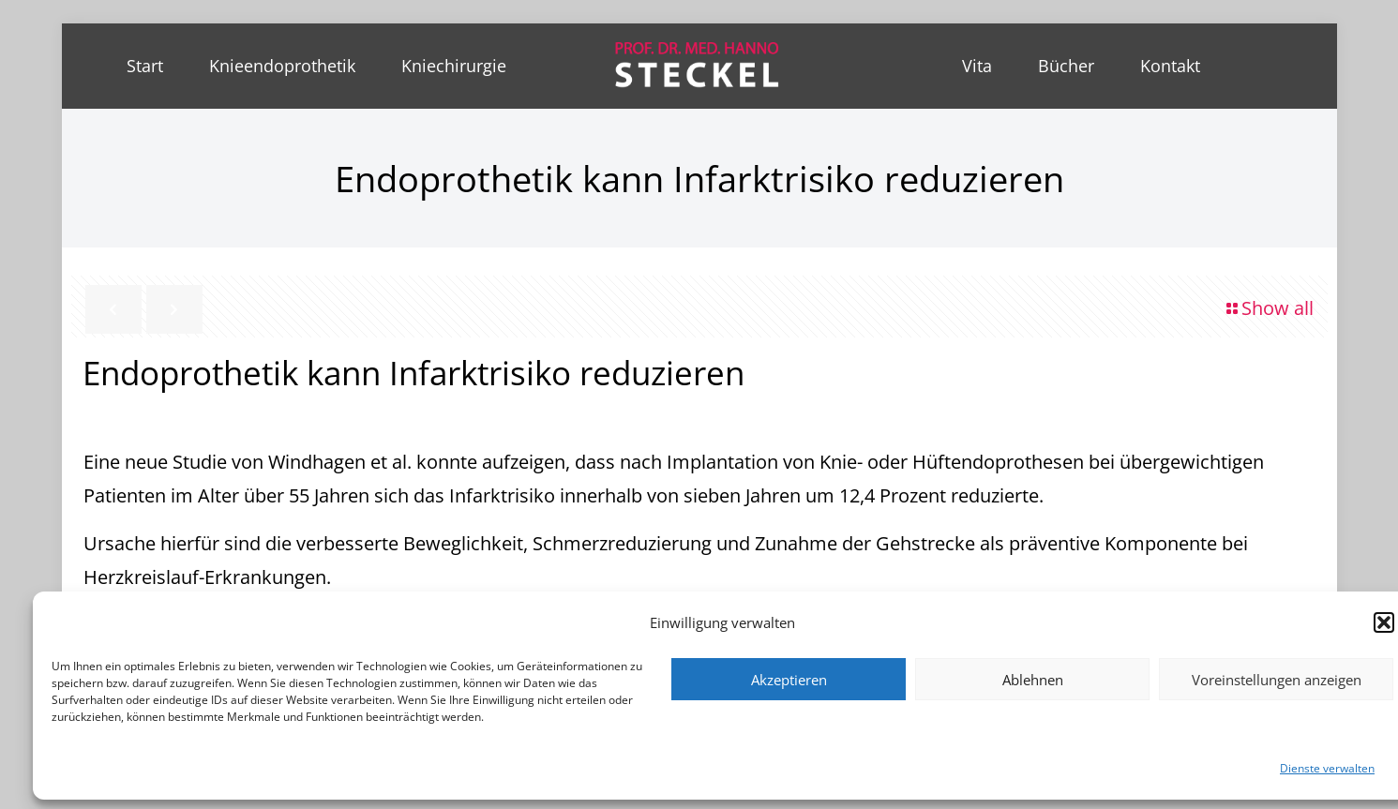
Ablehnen (1032, 679)
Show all (1268, 308)
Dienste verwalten (1327, 768)
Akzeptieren (789, 679)
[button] (1384, 622)
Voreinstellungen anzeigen (1276, 679)
